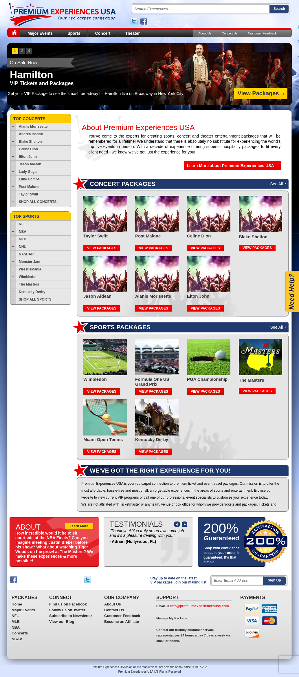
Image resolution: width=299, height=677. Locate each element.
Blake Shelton (30, 142)
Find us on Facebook (68, 604)
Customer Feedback (262, 33)
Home (17, 604)
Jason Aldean (30, 164)
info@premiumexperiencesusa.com (199, 606)
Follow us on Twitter (67, 610)
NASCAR (26, 254)
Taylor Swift (28, 194)
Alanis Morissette (33, 127)
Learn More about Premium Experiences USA (230, 165)
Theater (132, 33)
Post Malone (29, 187)
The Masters (29, 284)
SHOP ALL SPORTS (35, 299)
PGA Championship (207, 379)
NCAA (17, 639)
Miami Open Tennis (103, 439)
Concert (102, 33)
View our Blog (61, 621)
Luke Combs (29, 179)
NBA (22, 232)
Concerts (20, 633)
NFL (22, 224)
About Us (204, 33)
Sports (73, 33)
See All (276, 184)
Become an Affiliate (121, 621)
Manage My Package (171, 618)
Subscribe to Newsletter (70, 616)
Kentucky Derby (32, 292)
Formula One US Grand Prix (152, 382)
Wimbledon (28, 277)
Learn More (79, 526)
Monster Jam (29, 262)
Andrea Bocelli (31, 134)
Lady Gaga (27, 172)
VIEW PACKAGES (101, 248)
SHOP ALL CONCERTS (37, 202)
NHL (22, 247)
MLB (22, 239)
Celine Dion (28, 149)
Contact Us (229, 33)
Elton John (28, 157)
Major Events (40, 33)
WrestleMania (30, 269)
